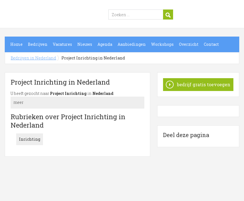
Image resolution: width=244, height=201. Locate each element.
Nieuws (84, 44)
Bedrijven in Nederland (74, 14)
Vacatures (62, 44)
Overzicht (188, 44)
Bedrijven (37, 44)
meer (18, 102)
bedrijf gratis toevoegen (203, 84)
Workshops (162, 44)
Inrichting (29, 139)
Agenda (104, 44)
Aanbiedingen (132, 44)
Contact (211, 44)
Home (16, 44)
